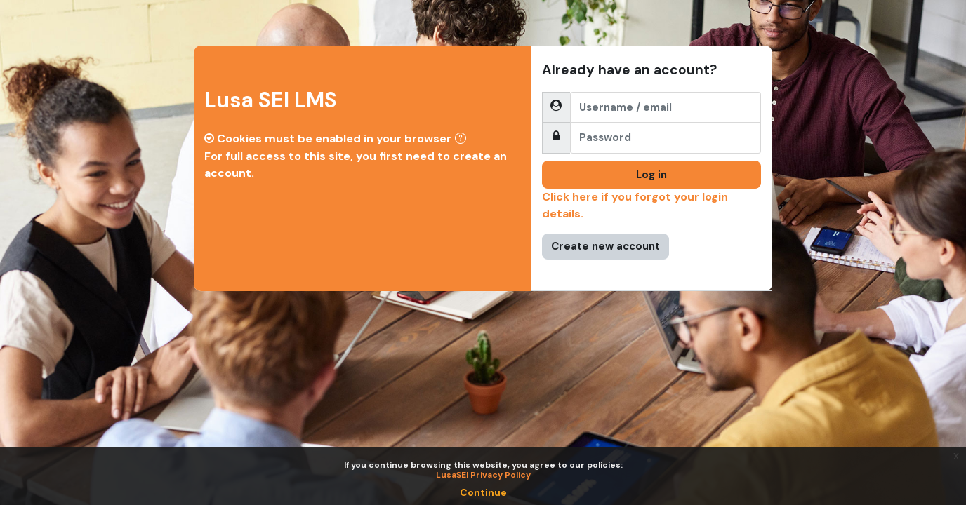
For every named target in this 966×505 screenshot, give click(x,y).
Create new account (605, 246)
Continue (483, 492)
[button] (463, 140)
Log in (651, 175)
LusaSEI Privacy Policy (483, 474)
